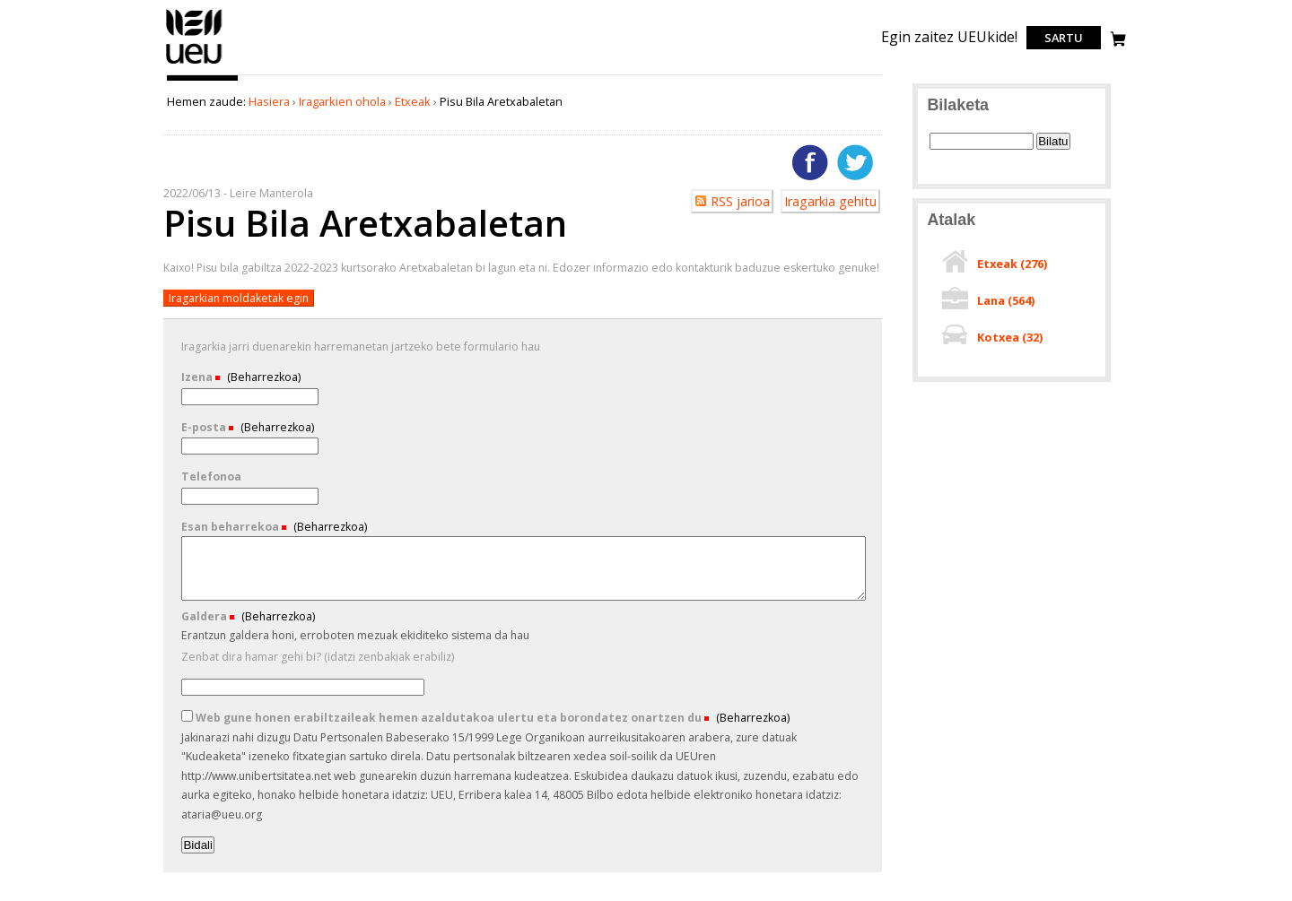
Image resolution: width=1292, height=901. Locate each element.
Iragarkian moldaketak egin (239, 298)
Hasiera (269, 101)
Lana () (1005, 300)
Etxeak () (1012, 264)
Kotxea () (1010, 337)
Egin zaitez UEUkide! (949, 37)
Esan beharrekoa (231, 526)
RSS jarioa (740, 201)
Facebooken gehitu (810, 162)
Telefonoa (211, 476)
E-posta (205, 427)
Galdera (205, 616)
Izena (198, 377)
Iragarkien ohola (342, 101)
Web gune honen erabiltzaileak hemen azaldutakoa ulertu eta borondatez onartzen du (442, 717)
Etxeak (413, 101)
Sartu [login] (1063, 38)
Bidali (198, 845)
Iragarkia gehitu (830, 201)
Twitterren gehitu (855, 162)
